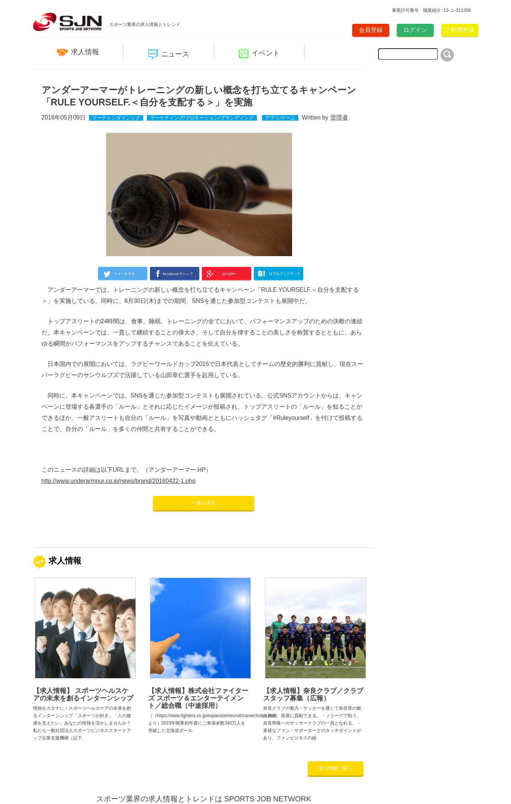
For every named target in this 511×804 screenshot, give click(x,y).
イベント (259, 53)
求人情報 (78, 52)
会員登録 (371, 30)
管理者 (339, 117)
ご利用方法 (460, 30)
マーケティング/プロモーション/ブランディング (202, 118)
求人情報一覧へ (335, 768)
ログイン (415, 30)
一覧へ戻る (203, 503)
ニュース (168, 54)
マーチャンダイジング (116, 118)
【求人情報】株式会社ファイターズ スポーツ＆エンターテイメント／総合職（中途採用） (198, 698)
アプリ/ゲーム (280, 118)
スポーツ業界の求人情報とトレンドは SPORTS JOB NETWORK (203, 799)
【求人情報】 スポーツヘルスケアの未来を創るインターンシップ (83, 694)
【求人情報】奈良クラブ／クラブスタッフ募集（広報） (313, 694)
